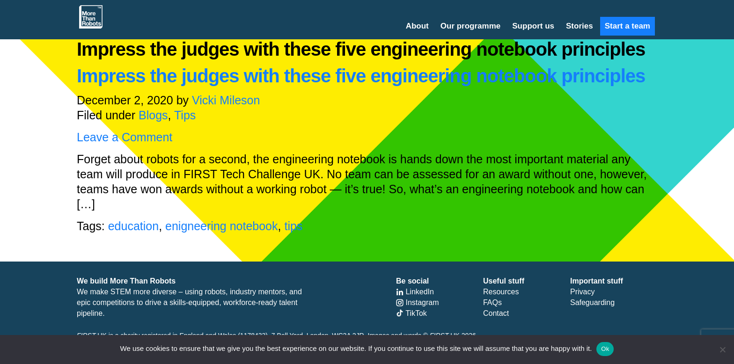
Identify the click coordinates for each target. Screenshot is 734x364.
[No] (722, 349)
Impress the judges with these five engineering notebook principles (361, 76)
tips (293, 226)
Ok (605, 348)
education (133, 226)
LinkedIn (415, 292)
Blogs (153, 115)
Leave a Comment (124, 137)
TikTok (411, 313)
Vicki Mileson (226, 100)
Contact (496, 313)
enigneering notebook (221, 226)
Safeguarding (592, 302)
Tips (185, 115)
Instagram (417, 302)
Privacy (582, 292)
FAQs (492, 302)
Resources (501, 292)
